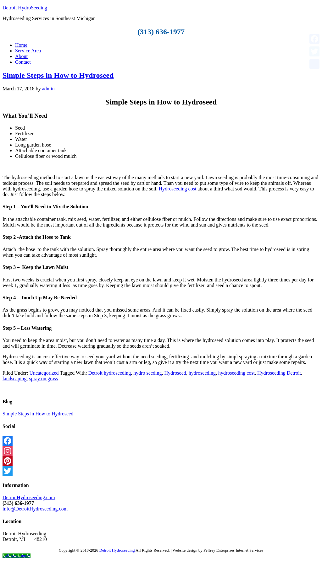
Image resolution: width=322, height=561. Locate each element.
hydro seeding (147, 373)
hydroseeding (202, 373)
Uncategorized (43, 373)
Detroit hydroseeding (109, 373)
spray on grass (43, 378)
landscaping (14, 378)
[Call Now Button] (17, 555)
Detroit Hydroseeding (117, 550)
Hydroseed (175, 373)
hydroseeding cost (236, 373)
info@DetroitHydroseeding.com (35, 508)
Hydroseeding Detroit (279, 373)
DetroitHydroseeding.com (29, 497)
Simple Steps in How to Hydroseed (58, 75)
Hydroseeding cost (178, 188)
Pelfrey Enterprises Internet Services (233, 550)
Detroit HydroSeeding (25, 7)
